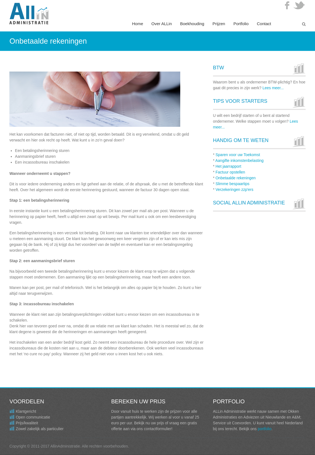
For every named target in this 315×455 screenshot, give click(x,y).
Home (137, 23)
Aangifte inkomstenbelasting (239, 160)
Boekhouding (192, 23)
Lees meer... (273, 88)
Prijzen (218, 23)
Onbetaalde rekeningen (236, 178)
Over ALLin (161, 23)
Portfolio (241, 23)
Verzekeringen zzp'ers (234, 189)
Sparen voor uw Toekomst (238, 154)
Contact (264, 23)
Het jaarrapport (228, 166)
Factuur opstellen (230, 172)
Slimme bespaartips (232, 184)
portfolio (264, 429)
